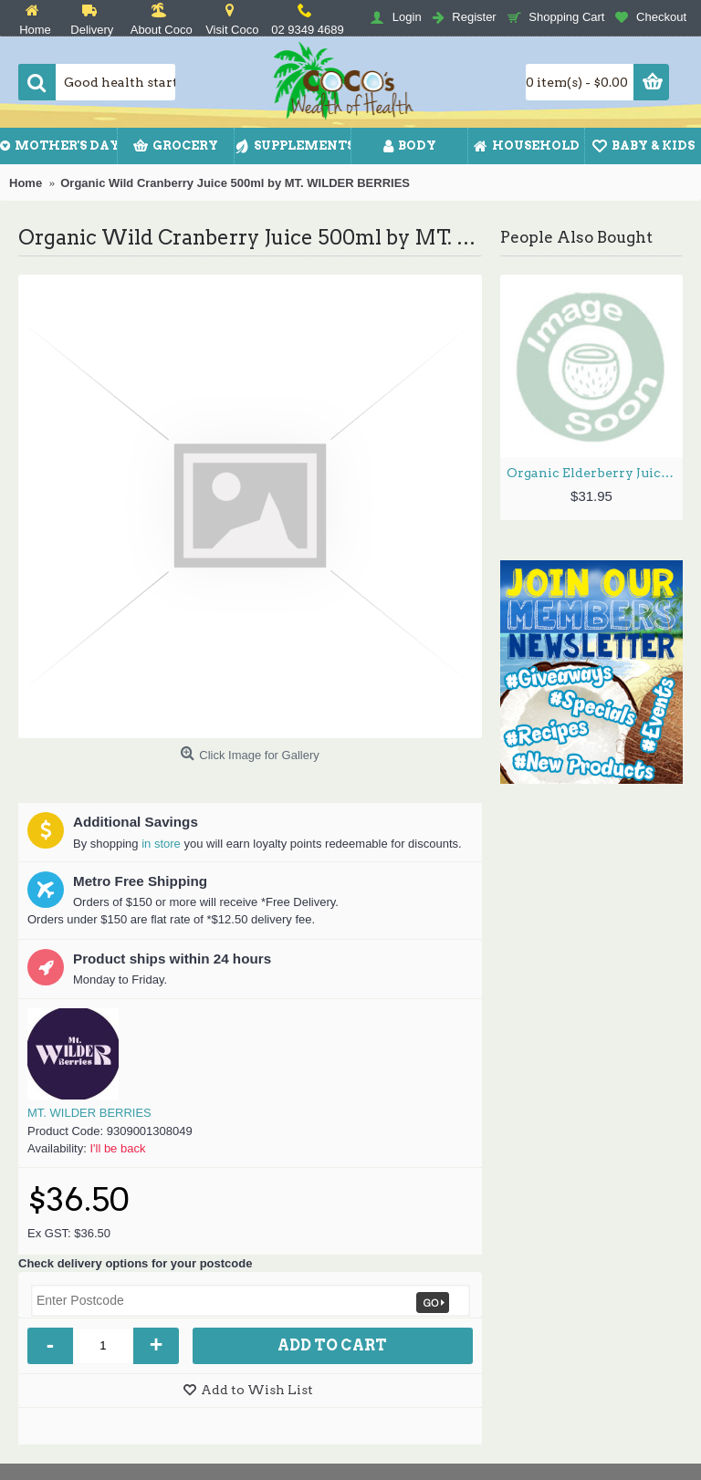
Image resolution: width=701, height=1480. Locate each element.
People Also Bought (576, 237)
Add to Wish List (257, 1389)
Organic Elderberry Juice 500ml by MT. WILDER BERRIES (595, 472)
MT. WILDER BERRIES (89, 1113)
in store (161, 843)
